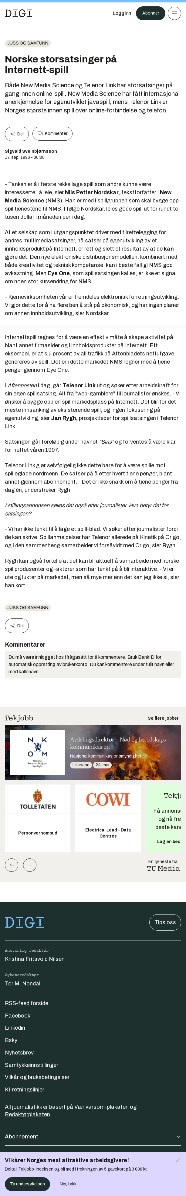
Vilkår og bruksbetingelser (37, 1077)
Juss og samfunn (27, 43)
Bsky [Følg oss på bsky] (11, 1040)
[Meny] (174, 13)
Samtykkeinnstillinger (31, 1065)
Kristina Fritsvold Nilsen (35, 959)
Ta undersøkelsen (27, 1184)
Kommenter (52, 133)
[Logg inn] (122, 13)
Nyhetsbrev (19, 1053)
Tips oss (165, 922)
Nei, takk (68, 1184)
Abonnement (93, 1137)
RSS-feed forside (26, 1003)
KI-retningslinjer (24, 1090)
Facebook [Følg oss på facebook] (17, 1016)
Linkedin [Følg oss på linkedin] (15, 1028)
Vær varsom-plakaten (101, 1107)
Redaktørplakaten (27, 1114)
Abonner (150, 13)
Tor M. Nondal (22, 984)
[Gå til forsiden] (18, 13)
